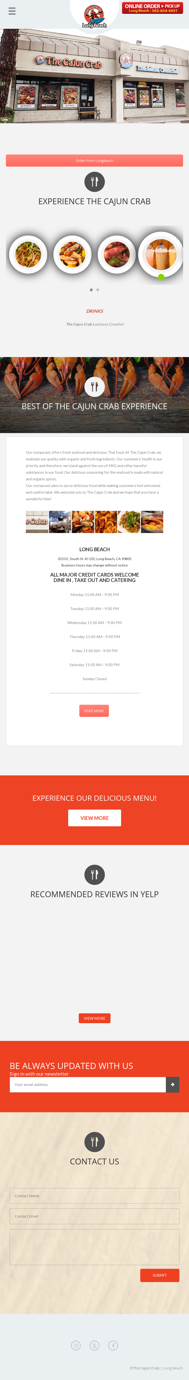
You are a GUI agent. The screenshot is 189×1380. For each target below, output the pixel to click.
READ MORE (105, 710)
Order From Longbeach (94, 160)
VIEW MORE (94, 818)
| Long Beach (171, 1367)
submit (160, 1275)
